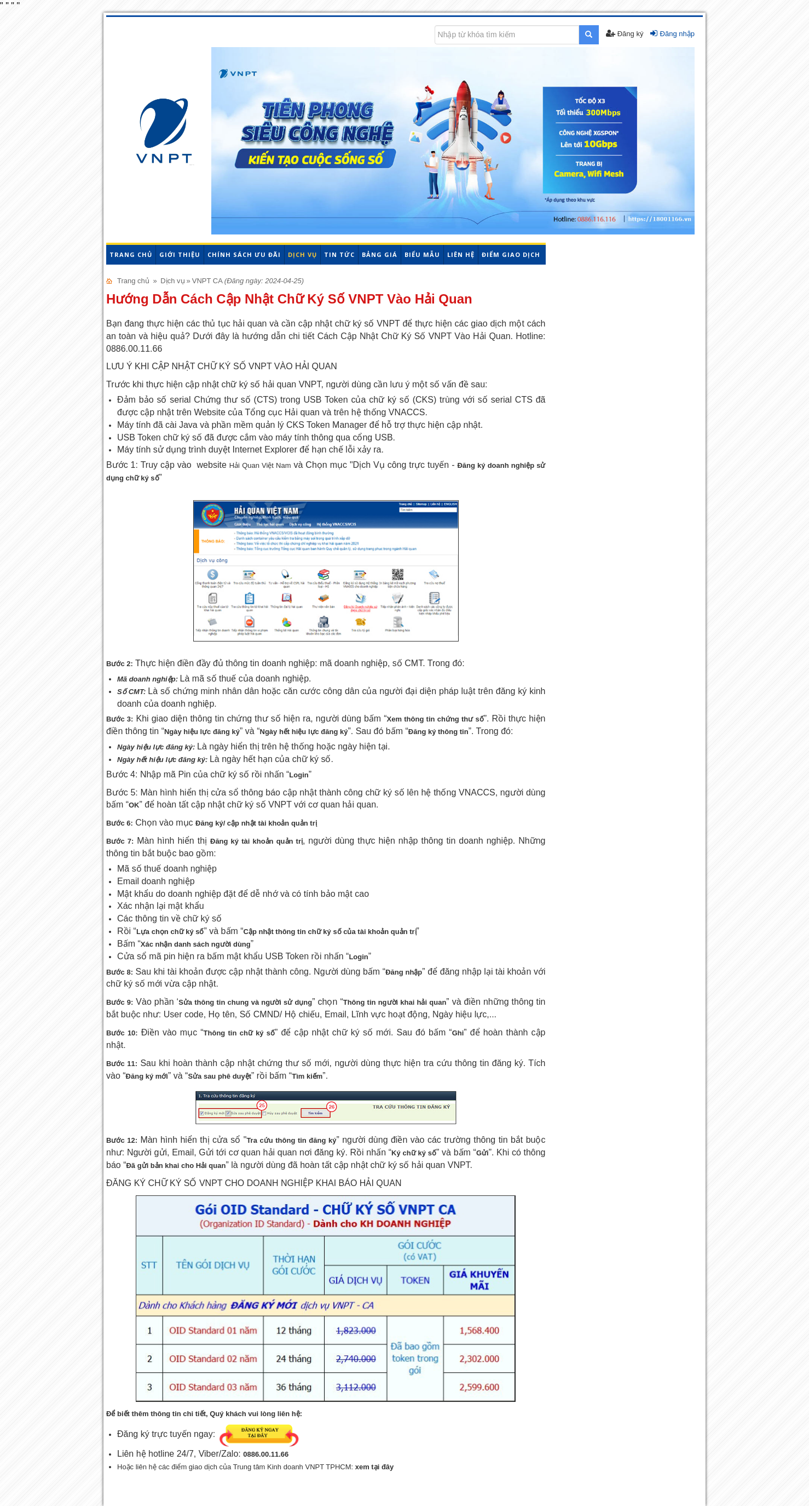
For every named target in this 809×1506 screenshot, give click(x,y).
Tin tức (339, 254)
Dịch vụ (302, 254)
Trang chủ (130, 254)
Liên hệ (461, 254)
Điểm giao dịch (511, 254)
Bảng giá (379, 254)
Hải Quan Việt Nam (260, 465)
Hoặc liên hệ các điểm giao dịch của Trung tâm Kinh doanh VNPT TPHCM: (255, 1467)
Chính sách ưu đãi (244, 254)
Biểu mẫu (422, 254)
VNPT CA (207, 281)
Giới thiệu (179, 254)
